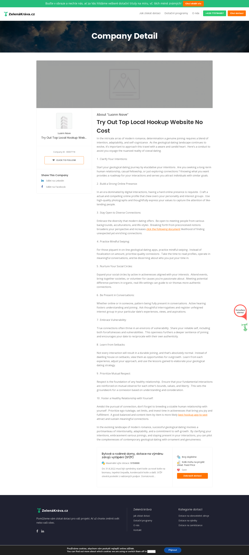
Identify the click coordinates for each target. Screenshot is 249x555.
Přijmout (172, 550)
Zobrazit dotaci (192, 475)
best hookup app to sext (192, 414)
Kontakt (137, 530)
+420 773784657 (214, 13)
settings (151, 551)
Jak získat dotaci (149, 13)
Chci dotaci (236, 13)
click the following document (163, 229)
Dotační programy (176, 13)
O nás (195, 13)
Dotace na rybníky (187, 520)
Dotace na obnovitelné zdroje (193, 516)
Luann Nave (64, 133)
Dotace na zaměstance (190, 525)
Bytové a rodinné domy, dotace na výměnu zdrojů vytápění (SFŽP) (133, 455)
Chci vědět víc (193, 3)
